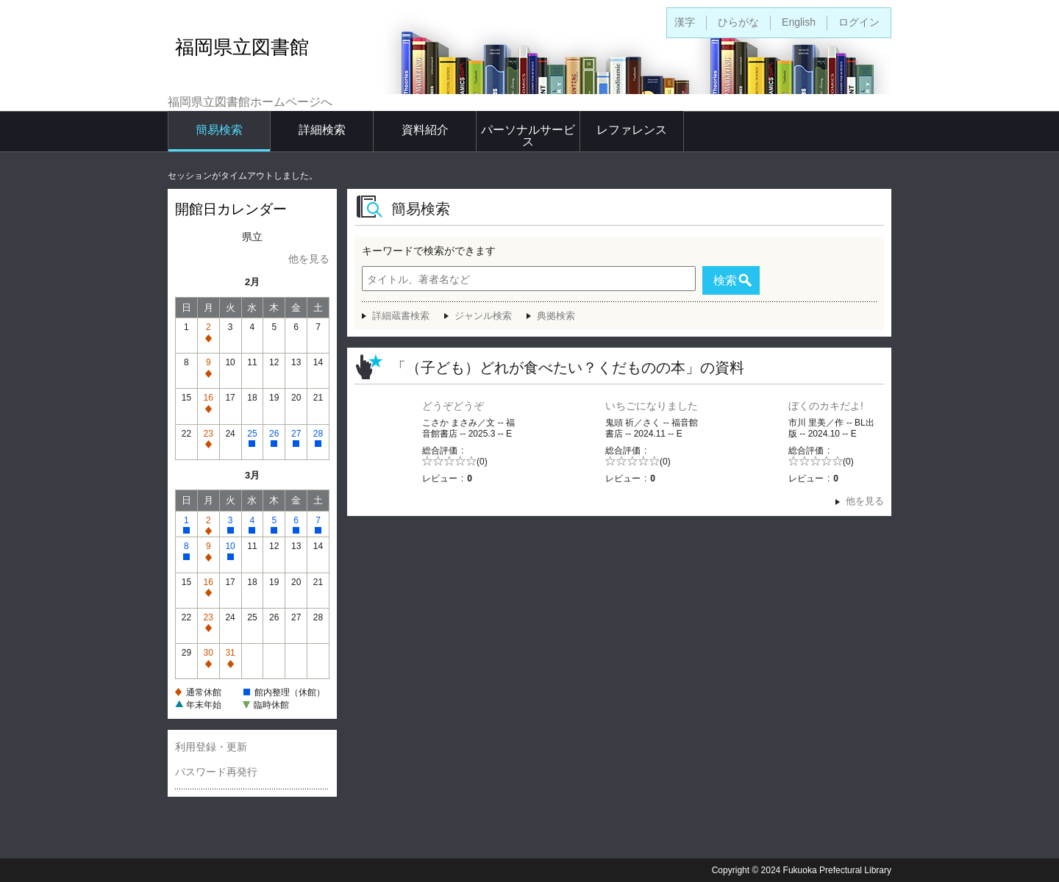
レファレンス (631, 129)
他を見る (308, 259)
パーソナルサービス (528, 135)
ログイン (859, 22)
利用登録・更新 (211, 747)
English (799, 22)
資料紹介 (425, 129)
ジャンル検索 (483, 315)
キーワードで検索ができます (429, 251)
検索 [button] (725, 280)
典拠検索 (556, 315)
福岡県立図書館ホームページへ (250, 102)
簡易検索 (219, 129)
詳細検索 (322, 129)
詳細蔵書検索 (400, 315)
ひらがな (738, 22)
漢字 (684, 22)
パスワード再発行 (216, 772)
